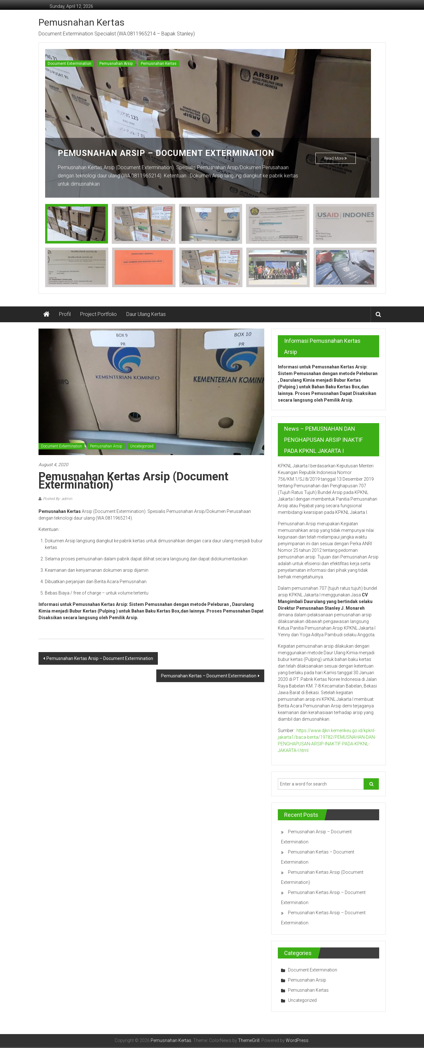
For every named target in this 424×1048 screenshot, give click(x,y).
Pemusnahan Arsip (116, 63)
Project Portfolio (98, 315)
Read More (335, 159)
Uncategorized (141, 447)
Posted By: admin (57, 499)
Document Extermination (69, 63)
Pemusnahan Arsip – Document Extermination (174, 153)
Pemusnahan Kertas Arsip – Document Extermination (99, 659)
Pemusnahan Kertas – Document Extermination (208, 676)
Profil (65, 315)
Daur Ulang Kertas (146, 315)
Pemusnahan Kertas (81, 22)
